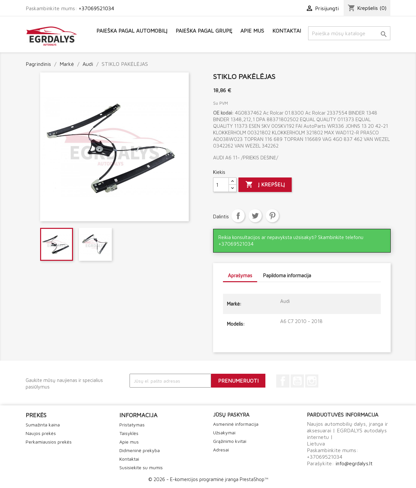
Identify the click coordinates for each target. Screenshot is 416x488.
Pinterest (272, 215)
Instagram (311, 381)
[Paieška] (349, 33)
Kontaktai (286, 31)
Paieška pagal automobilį (131, 31)
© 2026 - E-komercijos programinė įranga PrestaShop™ (208, 479)
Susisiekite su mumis (141, 467)
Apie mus (252, 31)
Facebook (282, 381)
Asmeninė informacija (235, 424)
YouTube (297, 381)
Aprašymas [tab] (240, 275)
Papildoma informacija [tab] (287, 275)
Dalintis (238, 215)
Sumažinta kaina (43, 424)
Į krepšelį (265, 184)
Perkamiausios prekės (49, 442)
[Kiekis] (221, 184)
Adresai (221, 449)
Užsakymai (224, 432)
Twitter (255, 215)
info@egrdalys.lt (354, 463)
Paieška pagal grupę (204, 31)
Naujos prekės (41, 433)
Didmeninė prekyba (139, 450)
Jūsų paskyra (231, 415)
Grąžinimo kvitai (229, 441)
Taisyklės (128, 433)
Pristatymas (132, 424)
